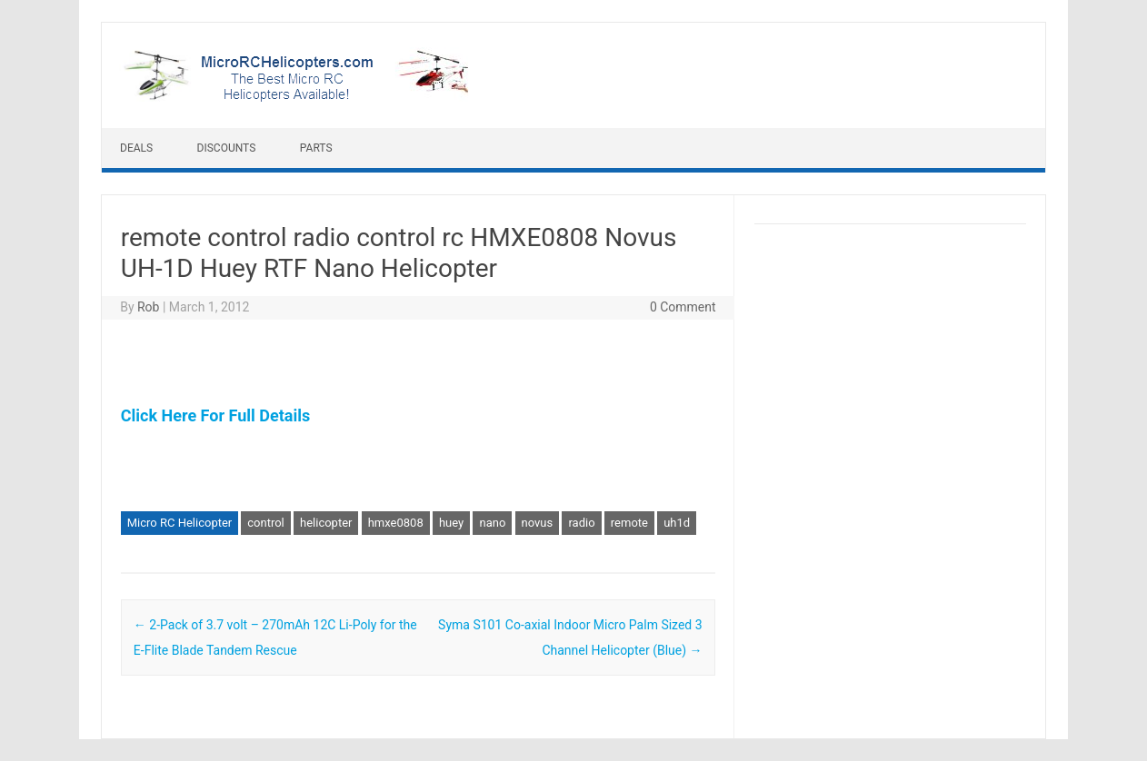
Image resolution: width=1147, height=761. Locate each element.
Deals (136, 148)
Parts (316, 148)
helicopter (326, 522)
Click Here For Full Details (215, 415)
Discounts (226, 148)
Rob (148, 307)
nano (492, 522)
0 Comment (683, 307)
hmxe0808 (396, 522)
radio (581, 522)
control (265, 522)
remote (629, 522)
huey (451, 522)
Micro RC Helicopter (180, 522)
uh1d (676, 522)
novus (538, 522)
